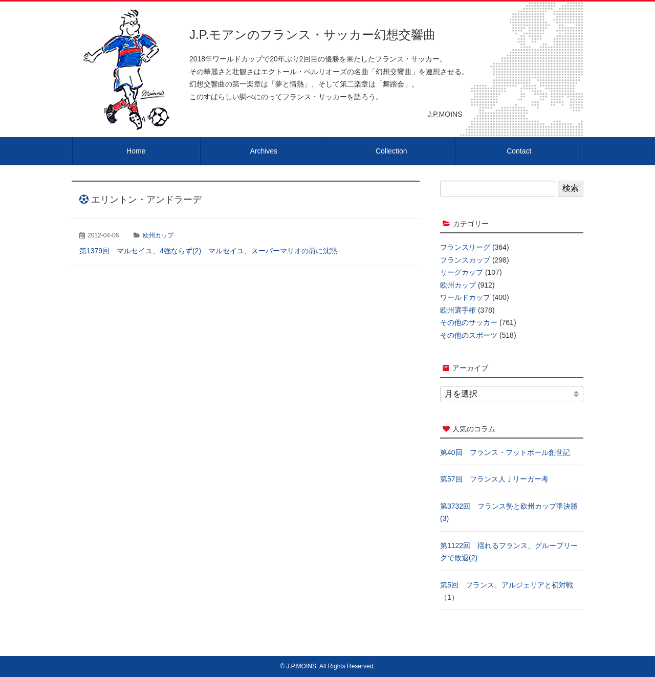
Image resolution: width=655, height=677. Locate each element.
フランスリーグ (465, 247)
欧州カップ (158, 235)
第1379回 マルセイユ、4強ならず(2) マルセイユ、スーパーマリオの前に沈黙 (208, 251)
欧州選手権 (458, 310)
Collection (391, 151)
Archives (263, 151)
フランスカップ (465, 260)
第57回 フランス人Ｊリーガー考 (494, 479)
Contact (519, 151)
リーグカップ (461, 272)
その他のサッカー (468, 322)
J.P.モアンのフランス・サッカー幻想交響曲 (312, 34)
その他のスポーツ (468, 335)
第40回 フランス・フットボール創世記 (505, 452)
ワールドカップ (465, 297)
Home (135, 151)
